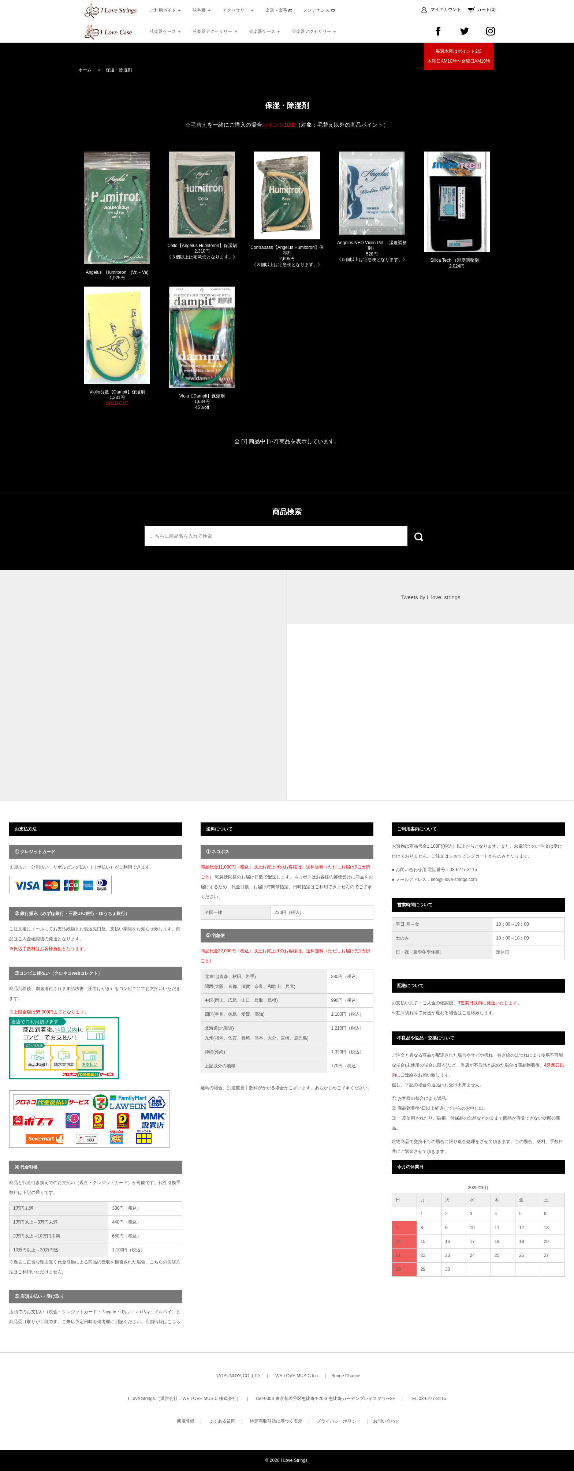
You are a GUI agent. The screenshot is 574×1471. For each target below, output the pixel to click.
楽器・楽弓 (278, 10)
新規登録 (185, 1421)
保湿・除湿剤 (119, 69)
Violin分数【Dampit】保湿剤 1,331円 (117, 397)
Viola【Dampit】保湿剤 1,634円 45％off (202, 401)
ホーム (85, 69)
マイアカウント (445, 9)
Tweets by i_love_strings (430, 597)
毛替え (199, 125)
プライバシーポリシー (339, 1421)
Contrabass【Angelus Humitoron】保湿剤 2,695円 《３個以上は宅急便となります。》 (286, 256)
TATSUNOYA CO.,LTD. (238, 1375)
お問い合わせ (386, 1421)
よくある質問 (222, 1421)
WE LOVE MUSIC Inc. (297, 1375)
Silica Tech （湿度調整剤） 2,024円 (456, 263)
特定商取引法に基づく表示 (276, 1421)
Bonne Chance (345, 1375)
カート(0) (486, 9)
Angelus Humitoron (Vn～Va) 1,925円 (117, 275)
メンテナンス (318, 10)
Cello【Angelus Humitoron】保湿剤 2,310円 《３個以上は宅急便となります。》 (202, 251)
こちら (173, 1321)
